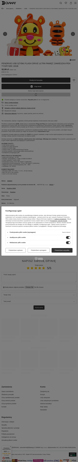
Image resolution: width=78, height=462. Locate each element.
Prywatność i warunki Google (58, 221)
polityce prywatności (60, 219)
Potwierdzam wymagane (38, 250)
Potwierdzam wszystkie (62, 250)
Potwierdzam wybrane (16, 250)
